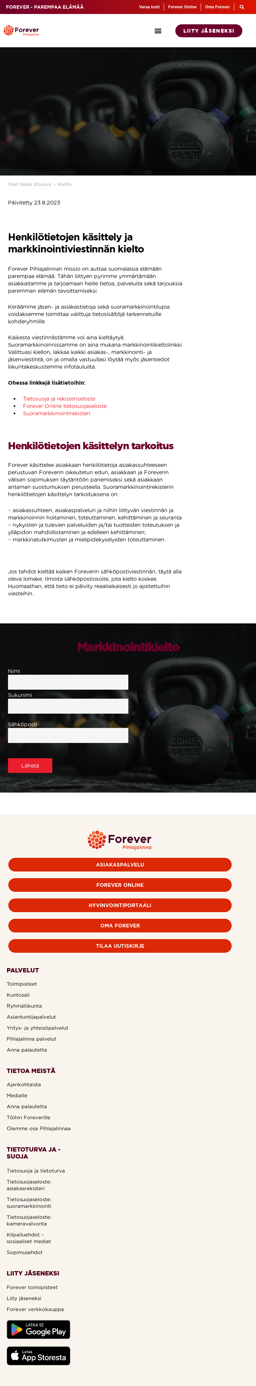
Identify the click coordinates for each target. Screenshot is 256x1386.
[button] (158, 30)
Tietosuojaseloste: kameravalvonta (29, 1220)
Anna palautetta (27, 1050)
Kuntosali (18, 995)
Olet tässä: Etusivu (29, 184)
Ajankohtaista (24, 1084)
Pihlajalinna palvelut (31, 1039)
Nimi (68, 676)
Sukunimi (68, 700)
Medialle (17, 1095)
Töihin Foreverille (28, 1117)
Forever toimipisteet (32, 1287)
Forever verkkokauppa (35, 1309)
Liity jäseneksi (24, 1298)
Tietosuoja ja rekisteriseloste (59, 399)
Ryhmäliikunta (24, 1006)
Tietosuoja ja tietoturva (36, 1171)
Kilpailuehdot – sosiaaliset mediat (29, 1238)
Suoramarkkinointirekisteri (56, 413)
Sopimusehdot (25, 1252)
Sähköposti (68, 730)
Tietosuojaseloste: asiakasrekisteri (29, 1185)
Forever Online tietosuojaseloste (65, 406)
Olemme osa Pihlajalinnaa (39, 1128)
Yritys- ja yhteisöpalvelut (37, 1028)
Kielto (65, 184)
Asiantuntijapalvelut (31, 1017)
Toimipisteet (22, 984)
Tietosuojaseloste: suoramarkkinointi (29, 1203)
